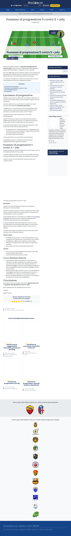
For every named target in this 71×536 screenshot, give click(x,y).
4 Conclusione (7, 91)
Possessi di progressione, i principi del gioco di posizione (31, 383)
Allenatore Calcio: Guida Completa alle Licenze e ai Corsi (57, 82)
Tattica (26, 351)
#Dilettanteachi (20, 10)
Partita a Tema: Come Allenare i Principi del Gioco (57, 106)
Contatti (62, 10)
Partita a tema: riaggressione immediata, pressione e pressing (11, 347)
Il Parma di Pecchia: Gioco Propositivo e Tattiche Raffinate (57, 87)
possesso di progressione (17, 310)
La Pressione (8, 310)
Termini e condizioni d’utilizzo (46, 529)
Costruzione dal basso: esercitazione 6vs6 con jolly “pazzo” (57, 92)
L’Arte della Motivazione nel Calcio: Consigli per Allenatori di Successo (58, 102)
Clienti (42, 10)
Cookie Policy (34, 529)
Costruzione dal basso (30, 353)
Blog (32, 10)
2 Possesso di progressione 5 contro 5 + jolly (15, 88)
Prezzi (51, 10)
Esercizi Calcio (8, 308)
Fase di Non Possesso (10, 354)
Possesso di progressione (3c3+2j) (12, 382)
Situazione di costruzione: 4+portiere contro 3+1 (31, 346)
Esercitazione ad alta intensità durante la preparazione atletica (58, 97)
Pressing (10, 356)
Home (7, 10)
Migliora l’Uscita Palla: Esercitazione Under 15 (56, 109)
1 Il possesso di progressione (11, 86)
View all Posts (53, 142)
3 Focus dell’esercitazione (10, 89)
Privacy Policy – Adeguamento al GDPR (21, 529)
